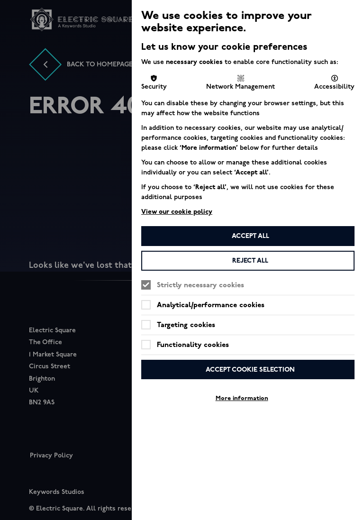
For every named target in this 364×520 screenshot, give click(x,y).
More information (242, 398)
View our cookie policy (176, 212)
